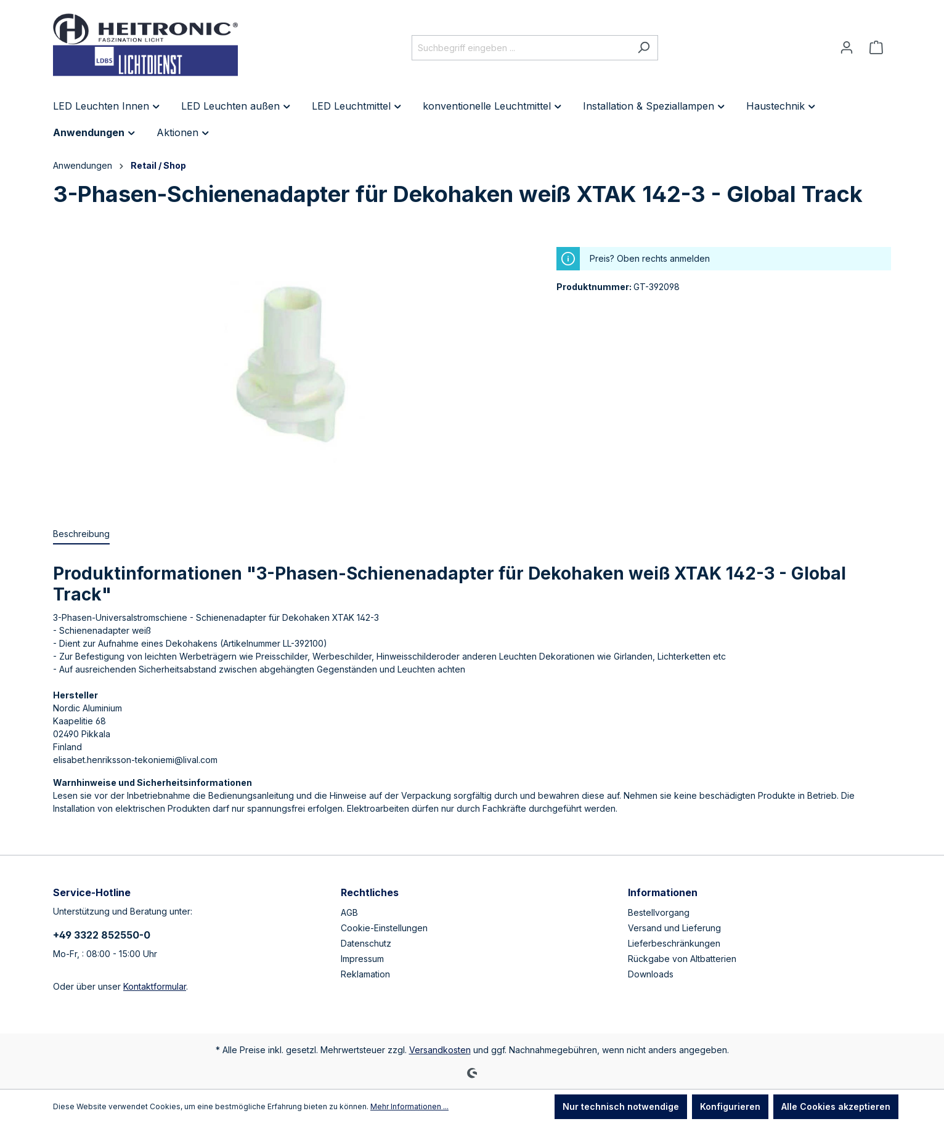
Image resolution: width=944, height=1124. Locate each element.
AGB (349, 912)
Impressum (362, 958)
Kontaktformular (154, 986)
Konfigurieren (730, 1106)
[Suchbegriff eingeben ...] (521, 47)
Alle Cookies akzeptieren (835, 1106)
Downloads (650, 974)
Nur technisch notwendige (621, 1106)
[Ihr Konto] (846, 47)
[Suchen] (643, 47)
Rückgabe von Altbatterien (682, 958)
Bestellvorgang (659, 912)
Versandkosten (440, 1050)
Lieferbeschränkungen (674, 943)
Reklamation (365, 974)
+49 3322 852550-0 (101, 935)
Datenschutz (366, 943)
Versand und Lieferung (674, 928)
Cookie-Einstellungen (384, 928)
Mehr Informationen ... (409, 1106)
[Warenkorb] (876, 47)
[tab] (81, 534)
